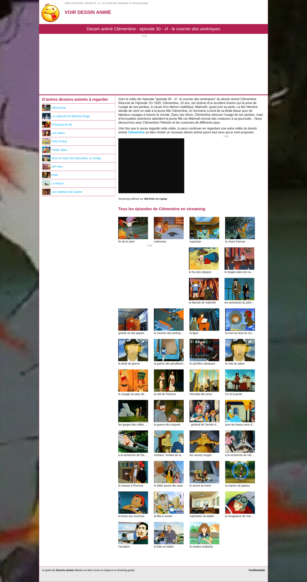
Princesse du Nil (57, 124)
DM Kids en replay (155, 198)
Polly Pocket (54, 141)
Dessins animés (65, 570)
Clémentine (136, 132)
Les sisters (53, 133)
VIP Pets (52, 166)
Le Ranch (53, 183)
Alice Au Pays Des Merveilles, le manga (71, 158)
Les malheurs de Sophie (62, 192)
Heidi (50, 175)
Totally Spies (54, 150)
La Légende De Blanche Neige (66, 116)
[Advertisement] (153, 65)
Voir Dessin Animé (88, 12)
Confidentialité (257, 570)
